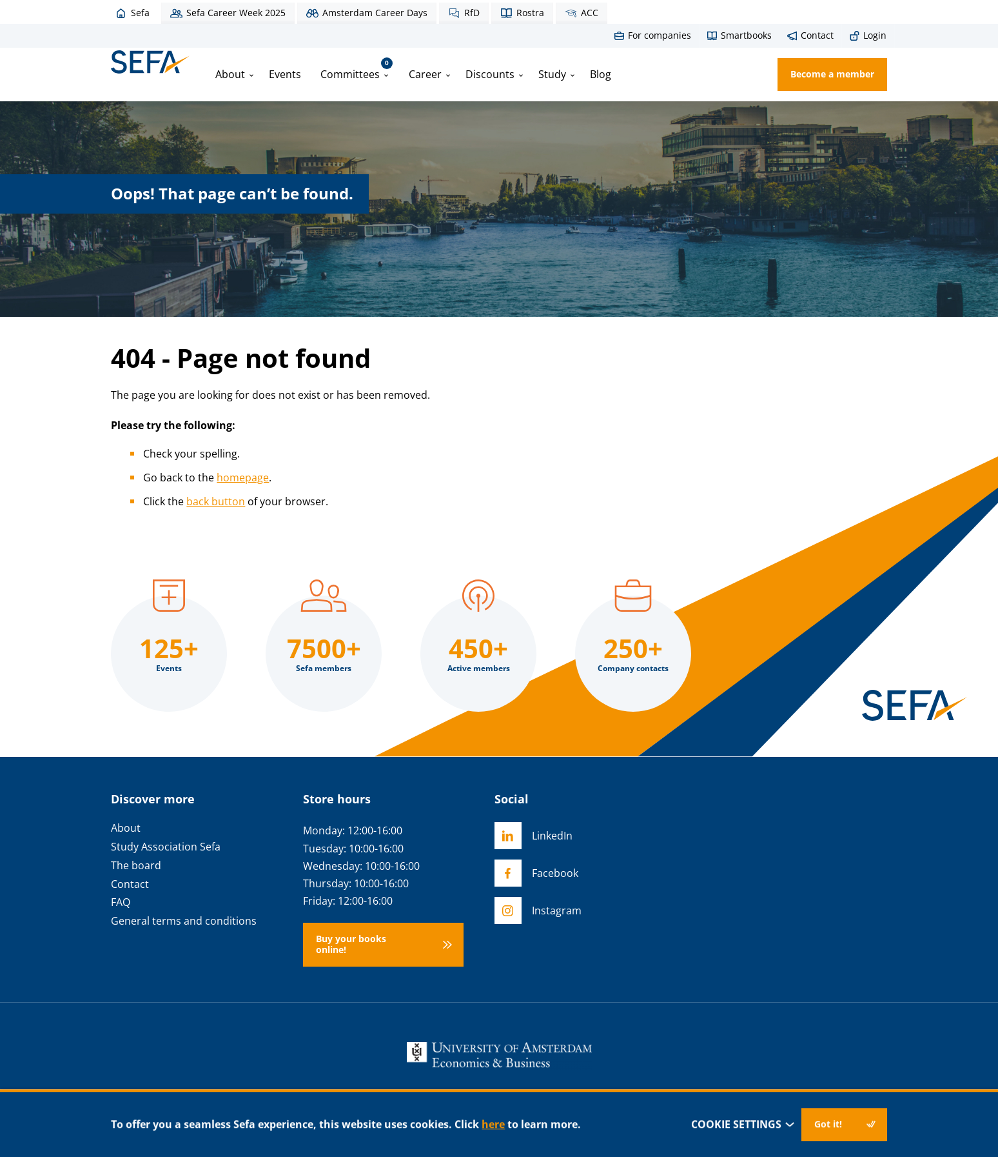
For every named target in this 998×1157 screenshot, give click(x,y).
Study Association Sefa (165, 847)
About (230, 74)
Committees (356, 69)
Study (552, 74)
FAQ (120, 902)
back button (215, 501)
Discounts (489, 74)
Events (285, 74)
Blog (600, 74)
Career (425, 74)
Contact (130, 884)
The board (136, 866)
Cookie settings (743, 1124)
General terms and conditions (184, 921)
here (493, 1124)
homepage (243, 477)
